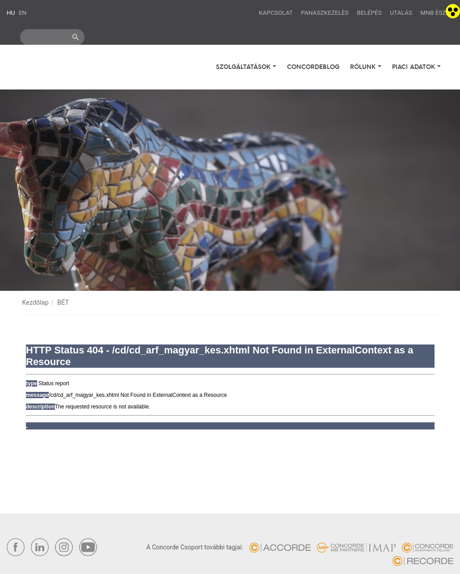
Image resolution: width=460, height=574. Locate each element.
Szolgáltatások (244, 66)
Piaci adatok (414, 66)
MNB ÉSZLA (436, 12)
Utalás (401, 12)
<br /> (230, 385)
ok (75, 37)
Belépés (369, 12)
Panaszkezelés (325, 12)
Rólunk (364, 66)
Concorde (58, 68)
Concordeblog (313, 66)
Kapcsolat (276, 12)
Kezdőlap (35, 302)
